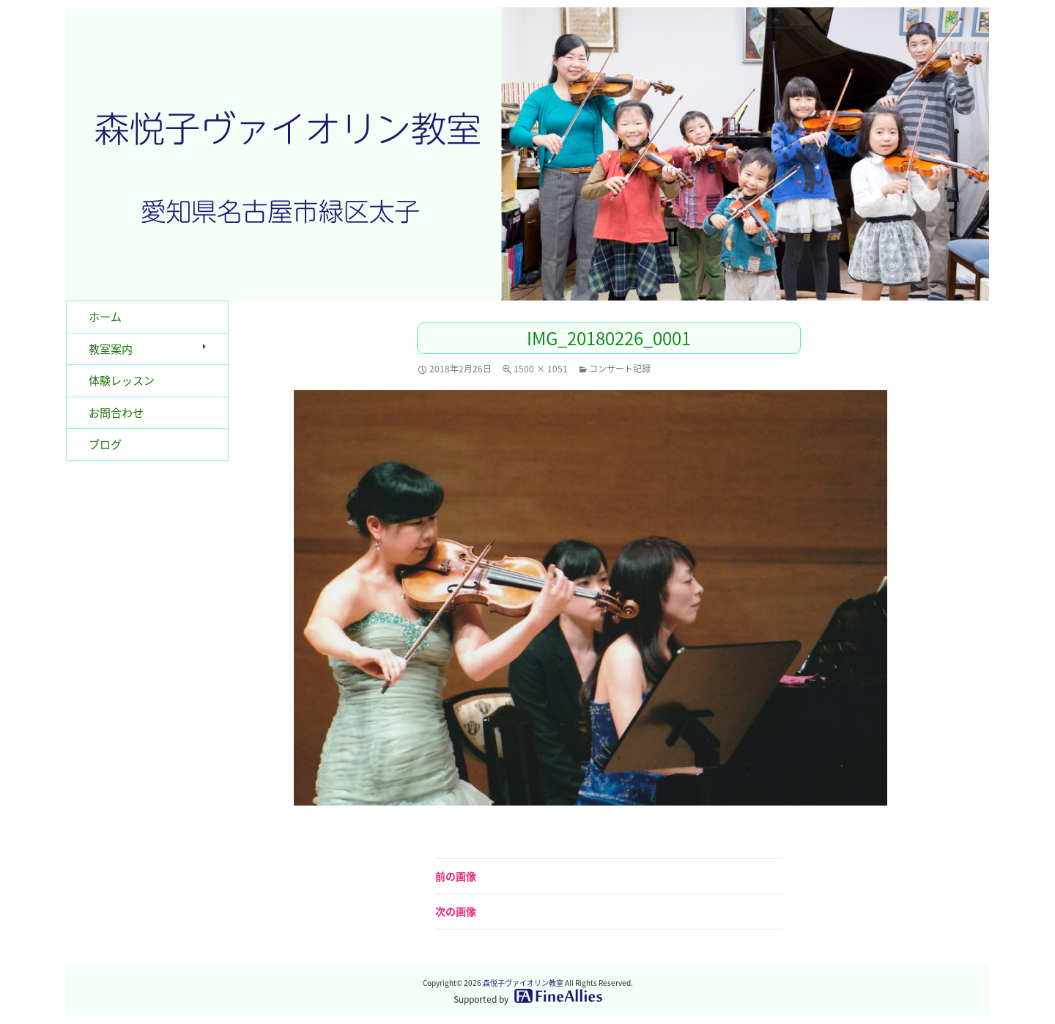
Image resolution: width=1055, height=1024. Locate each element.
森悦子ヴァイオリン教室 (523, 982)
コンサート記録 (620, 368)
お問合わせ (116, 413)
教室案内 (111, 349)
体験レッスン (122, 380)
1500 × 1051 (541, 368)
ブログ (105, 444)
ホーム (105, 317)
